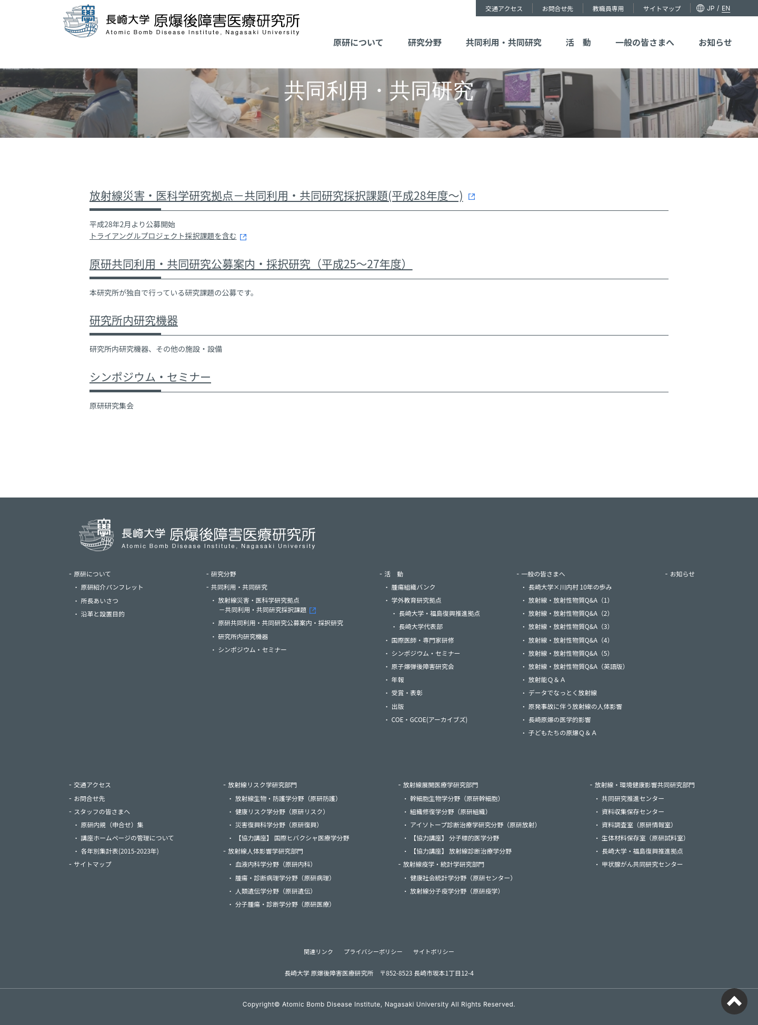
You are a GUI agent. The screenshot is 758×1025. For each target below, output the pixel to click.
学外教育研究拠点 (417, 599)
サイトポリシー (433, 951)
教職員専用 (570, 8)
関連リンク (318, 951)
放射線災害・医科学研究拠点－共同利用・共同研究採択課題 (268, 604)
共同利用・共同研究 (510, 30)
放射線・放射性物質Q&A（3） (571, 626)
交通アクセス (472, 8)
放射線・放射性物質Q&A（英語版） (578, 666)
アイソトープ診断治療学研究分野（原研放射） (475, 824)
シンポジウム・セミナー (150, 376)
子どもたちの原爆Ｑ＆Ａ (562, 732)
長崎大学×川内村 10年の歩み (570, 586)
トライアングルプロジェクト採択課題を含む (162, 235)
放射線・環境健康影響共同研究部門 (645, 784)
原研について (399, 30)
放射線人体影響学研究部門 (265, 850)
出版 (398, 706)
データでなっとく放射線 (562, 692)
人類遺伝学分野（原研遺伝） (276, 890)
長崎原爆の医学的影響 (559, 719)
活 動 (568, 30)
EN (681, 8)
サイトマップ (621, 8)
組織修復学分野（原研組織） (451, 811)
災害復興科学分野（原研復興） (279, 824)
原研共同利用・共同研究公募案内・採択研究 (280, 622)
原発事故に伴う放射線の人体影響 (575, 706)
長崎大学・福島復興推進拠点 (440, 612)
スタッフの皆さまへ (102, 811)
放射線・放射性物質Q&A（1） (571, 599)
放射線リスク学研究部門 (262, 784)
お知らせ (673, 30)
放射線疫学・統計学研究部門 (444, 863)
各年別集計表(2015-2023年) (120, 850)
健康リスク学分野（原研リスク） (282, 811)
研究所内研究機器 (133, 320)
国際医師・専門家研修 (423, 639)
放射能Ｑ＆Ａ (547, 679)
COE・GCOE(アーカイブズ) (430, 719)
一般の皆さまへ (619, 30)
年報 (398, 679)
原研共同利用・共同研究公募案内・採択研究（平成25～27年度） (251, 263)
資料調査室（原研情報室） (639, 824)
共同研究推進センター (633, 798)
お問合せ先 (522, 8)
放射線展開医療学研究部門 (440, 784)
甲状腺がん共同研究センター (642, 863)
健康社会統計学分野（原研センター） (463, 877)
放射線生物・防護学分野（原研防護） (288, 798)
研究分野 (449, 30)
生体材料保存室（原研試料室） (645, 837)
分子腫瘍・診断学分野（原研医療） (285, 903)
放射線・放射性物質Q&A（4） (571, 639)
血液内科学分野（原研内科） (276, 863)
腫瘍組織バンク (414, 586)
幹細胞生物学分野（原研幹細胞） (457, 798)
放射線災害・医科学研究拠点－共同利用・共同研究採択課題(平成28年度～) (276, 195)
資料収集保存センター (633, 811)
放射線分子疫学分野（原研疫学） (457, 890)
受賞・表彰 (407, 692)
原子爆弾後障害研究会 (423, 666)
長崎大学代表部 (421, 626)
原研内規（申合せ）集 (112, 824)
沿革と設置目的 (103, 613)
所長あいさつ (99, 600)
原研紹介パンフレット (125, 586)
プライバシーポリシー (373, 951)
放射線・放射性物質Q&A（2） (571, 612)
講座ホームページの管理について (127, 837)
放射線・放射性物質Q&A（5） (571, 652)
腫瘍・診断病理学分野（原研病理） (285, 877)
